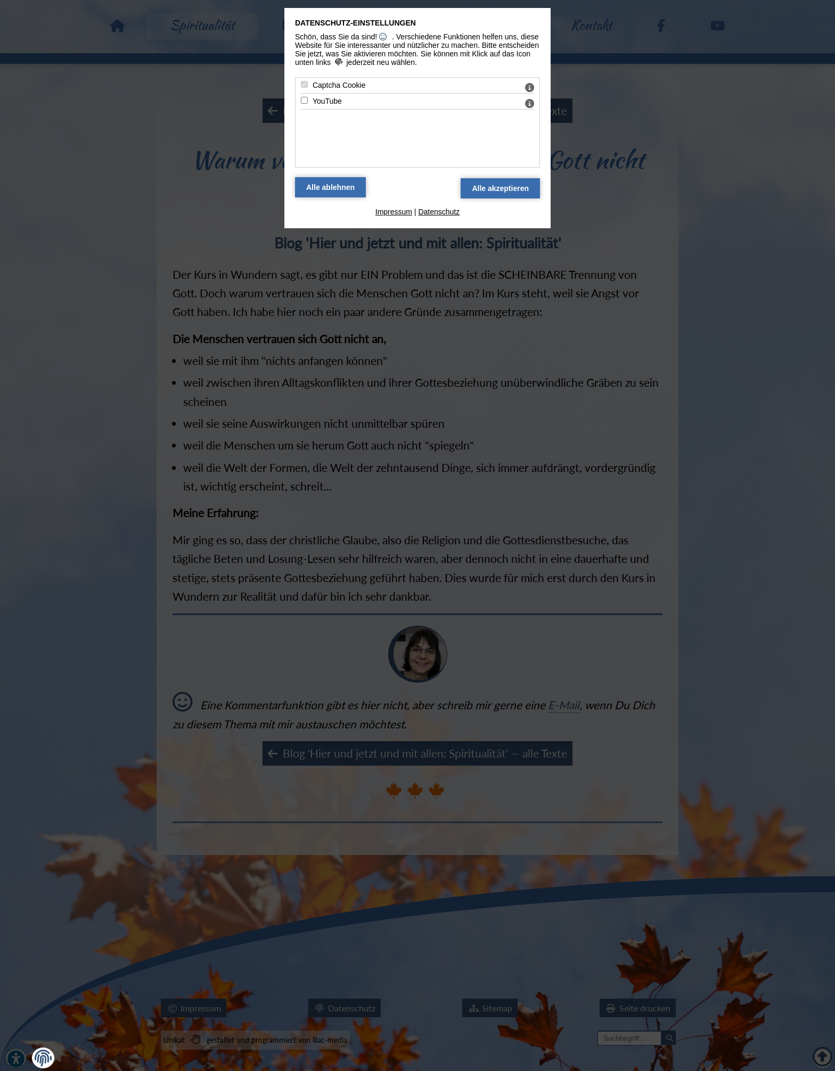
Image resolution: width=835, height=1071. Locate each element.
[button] (43, 1058)
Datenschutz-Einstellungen (355, 23)
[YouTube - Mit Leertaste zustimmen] (304, 100)
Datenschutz (439, 211)
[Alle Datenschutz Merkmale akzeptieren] (500, 188)
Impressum (393, 211)
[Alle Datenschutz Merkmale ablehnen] (330, 187)
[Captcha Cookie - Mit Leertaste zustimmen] (304, 84)
